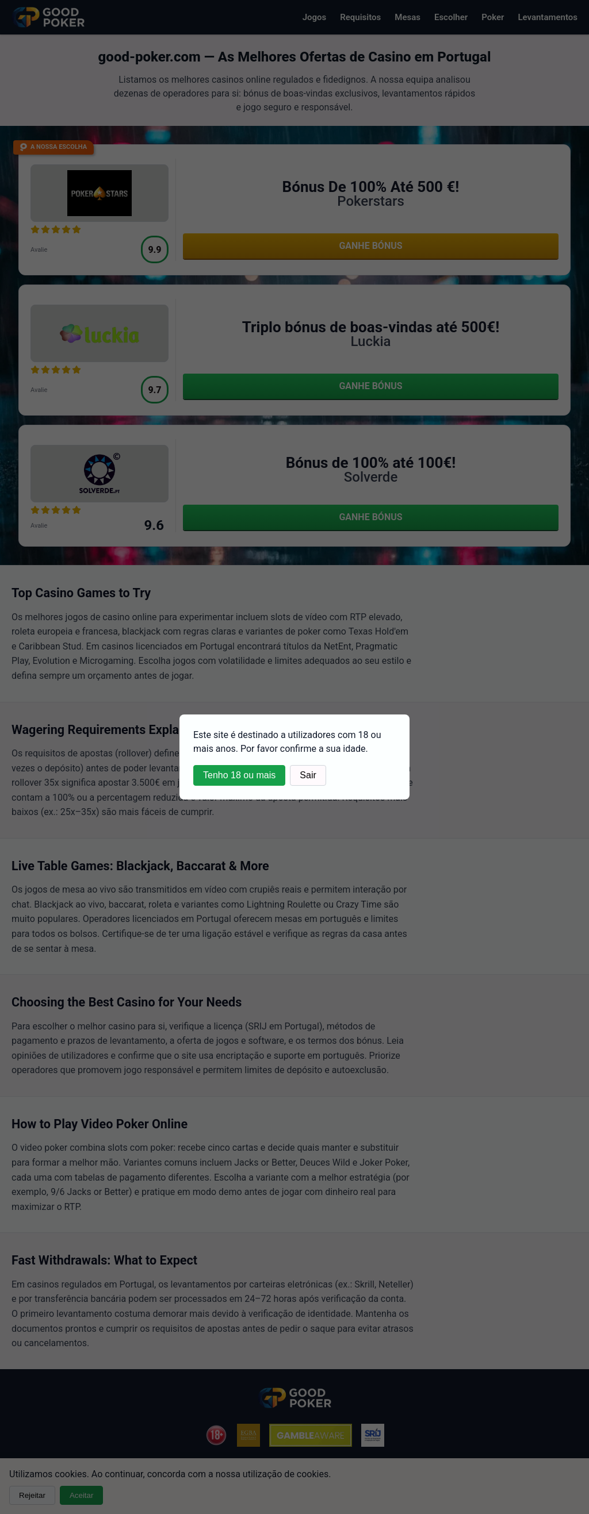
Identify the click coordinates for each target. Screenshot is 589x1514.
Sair (308, 775)
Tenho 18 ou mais (239, 775)
